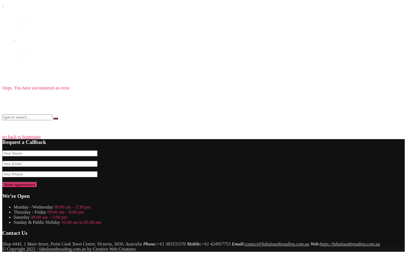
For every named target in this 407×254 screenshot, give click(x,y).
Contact (21, 64)
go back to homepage (21, 136)
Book (18, 29)
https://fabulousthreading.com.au (350, 244)
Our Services (25, 19)
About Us (22, 48)
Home (19, 14)
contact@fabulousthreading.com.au (276, 244)
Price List (22, 24)
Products (21, 58)
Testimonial (24, 53)
